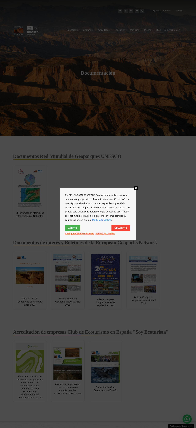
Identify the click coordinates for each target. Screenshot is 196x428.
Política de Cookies (105, 233)
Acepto (72, 228)
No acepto (121, 228)
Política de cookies (101, 220)
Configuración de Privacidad (79, 233)
